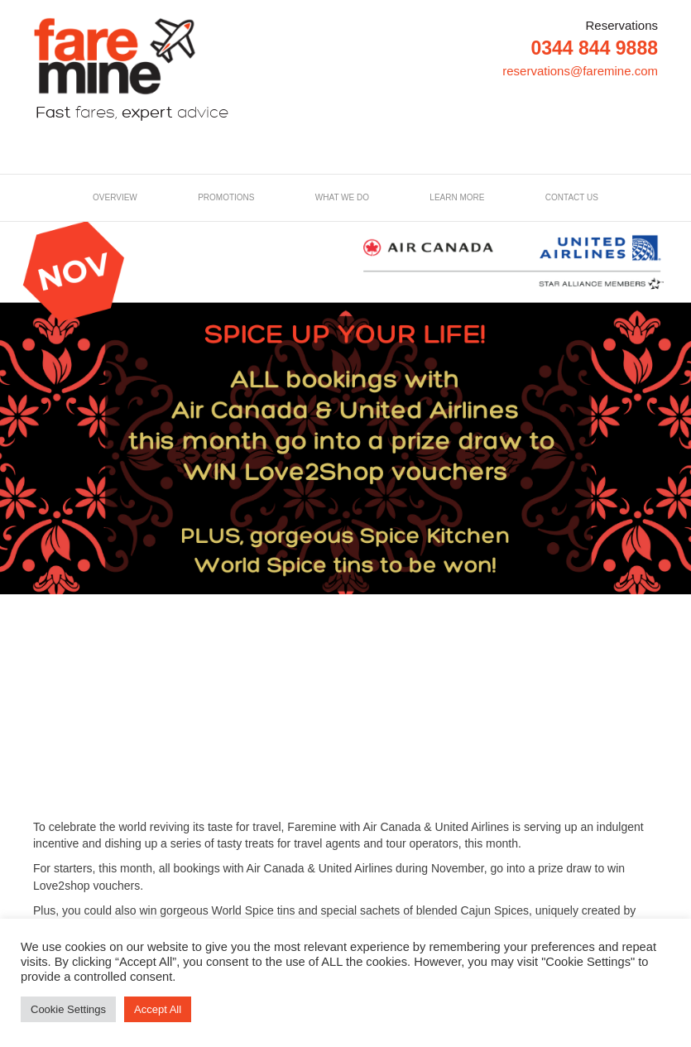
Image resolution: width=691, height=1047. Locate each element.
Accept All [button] (157, 1009)
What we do (342, 197)
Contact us (571, 197)
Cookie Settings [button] (68, 1009)
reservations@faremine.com (580, 71)
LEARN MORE (456, 197)
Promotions (226, 197)
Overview (115, 197)
